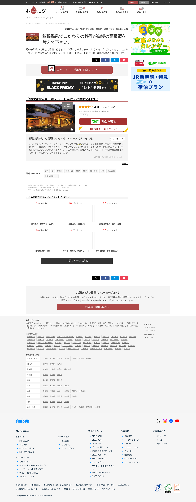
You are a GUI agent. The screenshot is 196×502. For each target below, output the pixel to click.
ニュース (128, 451)
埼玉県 (45, 369)
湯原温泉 (104, 346)
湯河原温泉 (114, 340)
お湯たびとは (150, 327)
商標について (93, 489)
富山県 (45, 380)
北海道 (45, 358)
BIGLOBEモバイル (26, 448)
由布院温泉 (108, 349)
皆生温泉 (96, 346)
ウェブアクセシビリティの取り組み (57, 485)
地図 (83, 115)
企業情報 (125, 431)
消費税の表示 (35, 485)
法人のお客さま (95, 431)
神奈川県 (69, 171)
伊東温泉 (124, 340)
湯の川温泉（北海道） (65, 337)
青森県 (52, 358)
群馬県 (52, 364)
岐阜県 (52, 385)
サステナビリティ (131, 447)
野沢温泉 (78, 340)
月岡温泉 (96, 340)
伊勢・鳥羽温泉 (73, 349)
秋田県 (74, 358)
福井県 (59, 380)
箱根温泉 (93, 171)
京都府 (52, 391)
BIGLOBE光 (24, 441)
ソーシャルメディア (132, 462)
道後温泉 (57, 346)
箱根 (78, 171)
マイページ (156, 2)
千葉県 (52, 369)
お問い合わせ (21, 485)
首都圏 (59, 171)
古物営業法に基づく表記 (50, 489)
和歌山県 (82, 391)
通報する (125, 164)
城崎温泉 (125, 343)
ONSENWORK (98, 476)
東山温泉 (106, 337)
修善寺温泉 (31, 343)
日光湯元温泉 (51, 349)
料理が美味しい (51, 176)
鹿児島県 (89, 407)
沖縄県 (97, 407)
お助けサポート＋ (26, 461)
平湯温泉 (106, 343)
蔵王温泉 (114, 337)
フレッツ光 (96, 443)
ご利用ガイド (150, 330)
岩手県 (59, 358)
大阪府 (59, 391)
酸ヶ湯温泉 (31, 349)
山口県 (74, 396)
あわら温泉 (77, 343)
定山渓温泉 (31, 337)
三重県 (66, 385)
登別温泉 (41, 337)
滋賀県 (45, 391)
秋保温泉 (97, 337)
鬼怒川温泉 (59, 340)
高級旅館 (111, 171)
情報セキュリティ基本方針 (74, 489)
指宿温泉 (127, 349)
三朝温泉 (78, 346)
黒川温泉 (122, 346)
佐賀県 (52, 407)
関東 (102, 171)
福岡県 (45, 407)
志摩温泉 (84, 349)
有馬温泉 (30, 346)
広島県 (66, 396)
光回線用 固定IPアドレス (102, 451)
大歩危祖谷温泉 (96, 349)
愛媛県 (59, 402)
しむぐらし (66, 444)
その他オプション (26, 476)
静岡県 (45, 385)
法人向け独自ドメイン (101, 472)
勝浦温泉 (48, 346)
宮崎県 (81, 407)
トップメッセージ (131, 440)
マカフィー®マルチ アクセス (103, 467)
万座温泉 (41, 340)
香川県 (52, 402)
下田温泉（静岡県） (45, 343)
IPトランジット (98, 462)
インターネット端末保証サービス (32, 465)
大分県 (74, 407)
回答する (133, 2)
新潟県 (59, 375)
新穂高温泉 (115, 343)
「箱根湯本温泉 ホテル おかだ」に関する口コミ (62, 99)
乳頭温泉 (79, 337)
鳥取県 (45, 396)
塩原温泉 (69, 340)
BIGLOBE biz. (97, 436)
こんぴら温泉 (68, 346)
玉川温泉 (41, 349)
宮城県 (66, 358)
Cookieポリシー (124, 485)
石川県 (52, 380)
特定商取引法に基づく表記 (26, 489)
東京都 (59, 369)
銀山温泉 (123, 337)
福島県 (88, 358)
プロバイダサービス (100, 447)
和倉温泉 (58, 343)
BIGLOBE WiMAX (26, 452)
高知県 (66, 402)
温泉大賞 (65, 441)
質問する (144, 2)
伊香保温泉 (31, 340)
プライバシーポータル (106, 485)
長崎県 (59, 407)
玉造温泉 (87, 346)
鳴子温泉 (88, 337)
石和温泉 (104, 340)
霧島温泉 (131, 346)
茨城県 (59, 364)
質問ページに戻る (77, 260)
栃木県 (45, 364)
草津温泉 (132, 337)
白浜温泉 (39, 346)
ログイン (166, 2)
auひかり (23, 444)
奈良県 (74, 391)
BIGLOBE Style (130, 458)
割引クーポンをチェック (103, 129)
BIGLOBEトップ (108, 489)
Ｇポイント (149, 337)
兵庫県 (66, 391)
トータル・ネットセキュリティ (32, 469)
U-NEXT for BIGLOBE (28, 472)
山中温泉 (67, 343)
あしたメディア (68, 448)
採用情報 (128, 454)
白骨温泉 (87, 340)
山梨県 (45, 375)
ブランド (128, 443)
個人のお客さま (23, 431)
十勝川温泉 (50, 337)
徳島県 (45, 402)
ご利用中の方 (159, 431)
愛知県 (59, 385)
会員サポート (162, 443)
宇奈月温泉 (87, 343)
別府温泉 (113, 346)
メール (159, 440)
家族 (46, 171)
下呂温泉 (97, 343)
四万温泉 (49, 340)
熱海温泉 (118, 349)
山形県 (81, 358)
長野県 (52, 375)
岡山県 (59, 396)
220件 (113, 107)
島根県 (52, 396)
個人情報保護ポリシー (84, 485)
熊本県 (66, 407)
